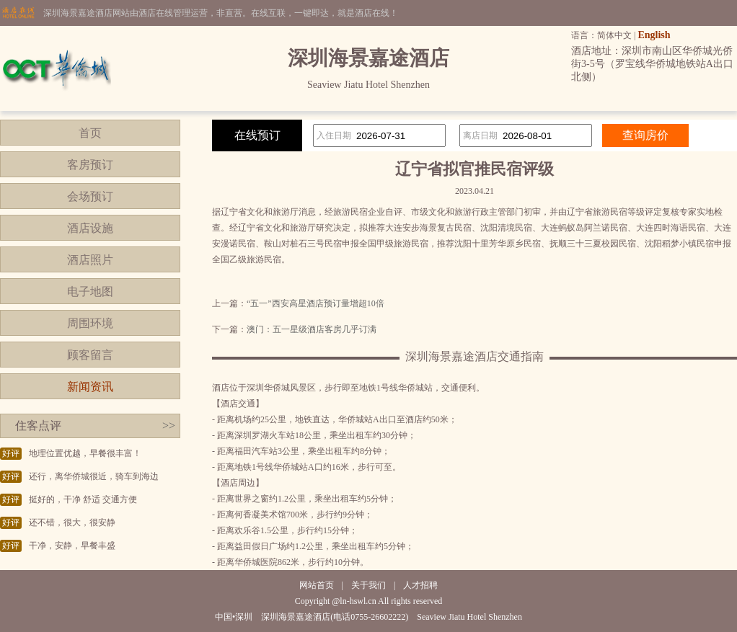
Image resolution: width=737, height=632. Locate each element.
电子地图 (90, 291)
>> (168, 425)
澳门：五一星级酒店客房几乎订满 (311, 329)
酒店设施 (90, 228)
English (653, 35)
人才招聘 (420, 585)
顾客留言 (90, 355)
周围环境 (90, 323)
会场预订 (90, 196)
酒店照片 (90, 260)
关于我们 (368, 585)
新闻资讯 (90, 386)
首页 (90, 133)
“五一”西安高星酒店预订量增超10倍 (315, 303)
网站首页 (316, 585)
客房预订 (90, 165)
